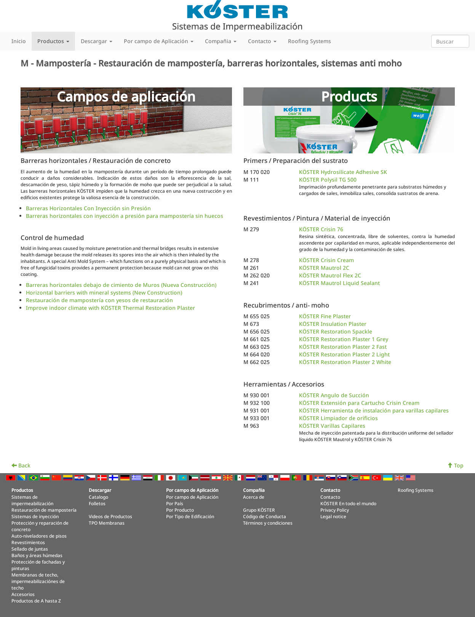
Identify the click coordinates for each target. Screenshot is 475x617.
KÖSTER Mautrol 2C (324, 267)
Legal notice (333, 516)
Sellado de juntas (29, 549)
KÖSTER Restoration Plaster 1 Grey (343, 339)
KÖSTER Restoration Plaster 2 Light (344, 354)
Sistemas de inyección (35, 516)
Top (455, 465)
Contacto (330, 497)
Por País (174, 503)
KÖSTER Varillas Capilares (332, 425)
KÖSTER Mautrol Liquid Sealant (339, 283)
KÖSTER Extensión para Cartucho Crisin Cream (359, 402)
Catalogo (98, 497)
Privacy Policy (334, 510)
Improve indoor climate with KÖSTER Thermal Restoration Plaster (110, 307)
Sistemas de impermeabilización (32, 500)
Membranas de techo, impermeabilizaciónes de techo (38, 581)
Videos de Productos (110, 516)
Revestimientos (28, 542)
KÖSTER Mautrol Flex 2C (330, 275)
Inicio (18, 41)
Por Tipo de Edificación (190, 516)
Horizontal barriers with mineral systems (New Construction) (104, 292)
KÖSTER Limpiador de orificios (338, 418)
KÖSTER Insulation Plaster (332, 323)
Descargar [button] (96, 41)
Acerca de (253, 497)
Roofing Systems (309, 41)
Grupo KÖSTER (259, 510)
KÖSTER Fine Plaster (325, 316)
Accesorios (23, 594)
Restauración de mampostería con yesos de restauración (99, 300)
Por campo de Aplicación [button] (159, 41)
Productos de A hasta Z (36, 601)
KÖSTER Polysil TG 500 (328, 179)
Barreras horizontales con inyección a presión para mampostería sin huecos (124, 215)
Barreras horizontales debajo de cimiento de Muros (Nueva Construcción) (121, 284)
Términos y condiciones (268, 523)
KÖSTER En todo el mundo (348, 503)
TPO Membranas (107, 523)
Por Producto (180, 510)
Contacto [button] (262, 41)
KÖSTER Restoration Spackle (335, 331)
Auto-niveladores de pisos (39, 536)
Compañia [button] (221, 41)
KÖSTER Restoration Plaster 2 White (345, 362)
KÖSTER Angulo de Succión (334, 395)
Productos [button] (53, 41)
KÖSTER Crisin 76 (321, 229)
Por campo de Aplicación (192, 497)
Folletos (97, 503)
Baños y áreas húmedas (36, 555)
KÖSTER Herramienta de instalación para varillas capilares (374, 410)
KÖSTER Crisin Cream (326, 260)
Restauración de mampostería (44, 510)
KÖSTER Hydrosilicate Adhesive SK (343, 172)
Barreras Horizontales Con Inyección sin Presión (88, 208)
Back (20, 465)
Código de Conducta (264, 516)
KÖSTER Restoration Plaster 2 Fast (343, 346)
